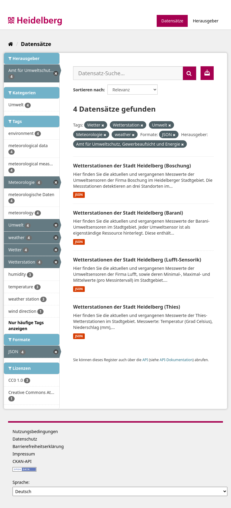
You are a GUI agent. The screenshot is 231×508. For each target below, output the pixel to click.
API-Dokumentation (176, 359)
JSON (79, 195)
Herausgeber (205, 21)
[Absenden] (189, 73)
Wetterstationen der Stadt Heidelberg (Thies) (126, 307)
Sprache (20, 482)
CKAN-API (22, 461)
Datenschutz (25, 439)
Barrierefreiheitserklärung (38, 446)
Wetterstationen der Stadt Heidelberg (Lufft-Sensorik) (137, 259)
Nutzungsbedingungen (35, 431)
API (145, 359)
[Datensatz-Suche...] (128, 73)
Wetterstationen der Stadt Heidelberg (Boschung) (132, 165)
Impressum (24, 454)
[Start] (10, 43)
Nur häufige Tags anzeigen (26, 325)
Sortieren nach (88, 90)
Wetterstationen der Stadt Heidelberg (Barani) (128, 213)
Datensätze (172, 21)
